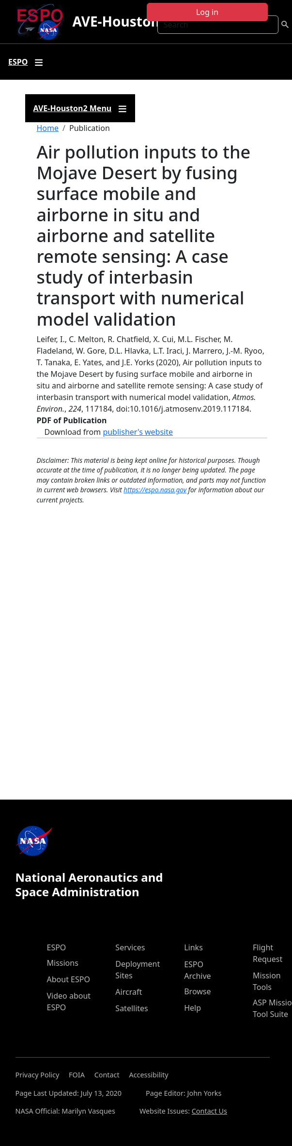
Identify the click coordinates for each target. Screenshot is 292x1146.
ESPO (56, 947)
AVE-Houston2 (119, 21)
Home (48, 128)
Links (193, 947)
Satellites (131, 1008)
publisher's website (138, 432)
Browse (197, 991)
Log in (207, 12)
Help (192, 1008)
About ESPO (68, 979)
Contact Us (209, 1111)
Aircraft (128, 992)
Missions (62, 963)
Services (130, 947)
